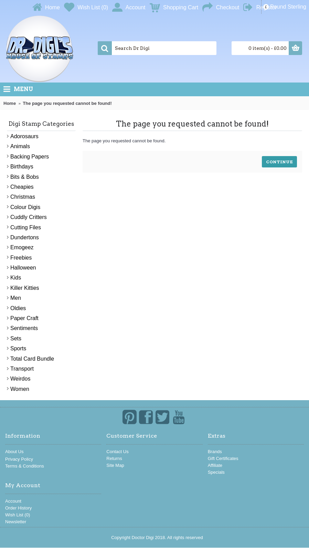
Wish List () (17, 514)
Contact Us (117, 451)
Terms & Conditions (24, 466)
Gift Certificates (223, 458)
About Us (14, 451)
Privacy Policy (19, 459)
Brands (215, 451)
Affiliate (215, 465)
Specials (216, 472)
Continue (279, 161)
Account (13, 501)
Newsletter (15, 521)
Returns (114, 458)
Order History (18, 508)
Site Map (115, 465)
